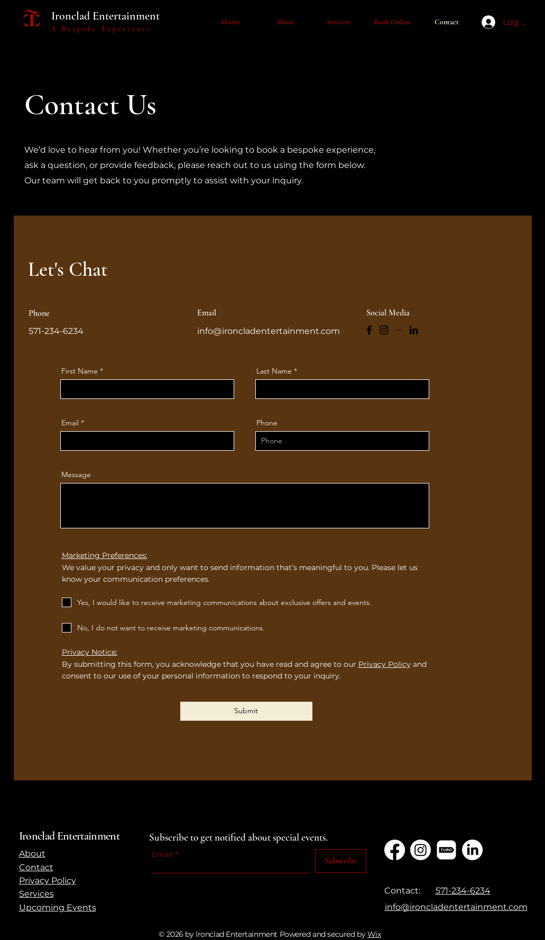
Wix (374, 934)
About (32, 854)
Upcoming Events (57, 907)
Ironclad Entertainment (105, 16)
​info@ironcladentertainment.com (456, 907)
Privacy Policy (384, 664)
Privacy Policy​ (47, 881)
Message (76, 474)
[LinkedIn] (414, 330)
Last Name (274, 371)
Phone (267, 422)
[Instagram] (384, 330)
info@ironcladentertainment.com (268, 331)
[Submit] (246, 711)
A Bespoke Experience (101, 28)
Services (36, 894)
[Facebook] (369, 330)
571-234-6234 (463, 891)
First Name (79, 371)
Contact (36, 867)
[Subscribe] (340, 861)
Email (70, 422)
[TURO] (399, 330)
